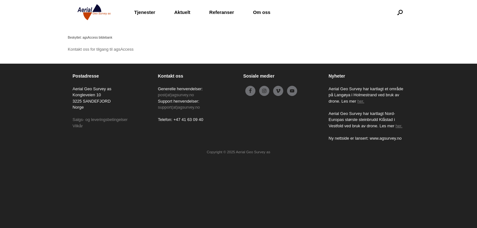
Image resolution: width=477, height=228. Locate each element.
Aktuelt (182, 12)
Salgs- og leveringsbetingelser (100, 119)
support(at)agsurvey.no (179, 107)
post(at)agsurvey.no (176, 94)
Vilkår (78, 126)
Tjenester (145, 12)
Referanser (221, 12)
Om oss (261, 12)
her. (361, 101)
